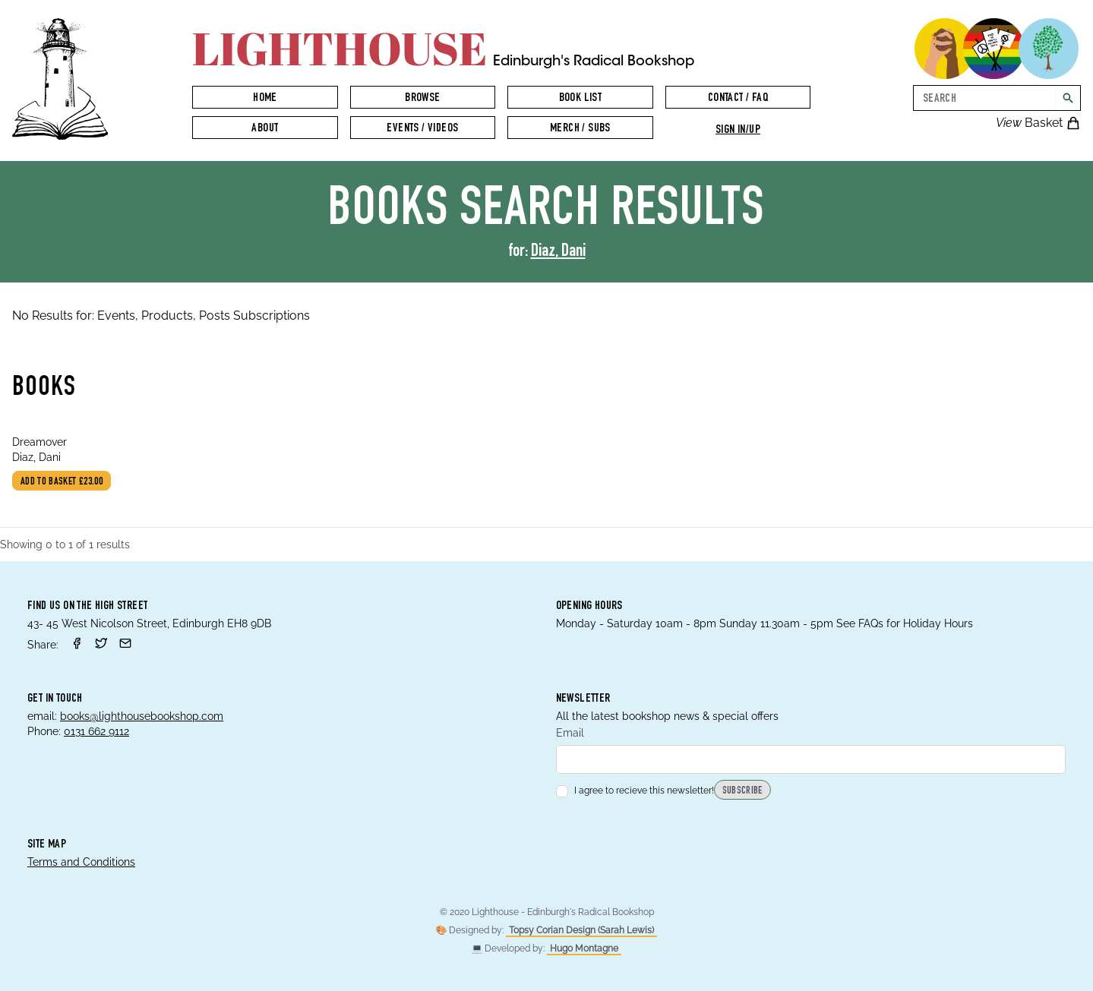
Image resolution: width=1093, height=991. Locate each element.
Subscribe (742, 791)
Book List (580, 99)
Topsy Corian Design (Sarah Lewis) (581, 930)
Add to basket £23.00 (62, 482)
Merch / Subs (580, 129)
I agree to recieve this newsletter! (635, 790)
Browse (422, 99)
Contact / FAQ (738, 99)
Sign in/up (738, 131)
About (264, 129)
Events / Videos (422, 129)
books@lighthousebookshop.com (141, 716)
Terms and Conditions (81, 862)
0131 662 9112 (96, 731)
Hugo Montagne (584, 948)
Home (265, 99)
